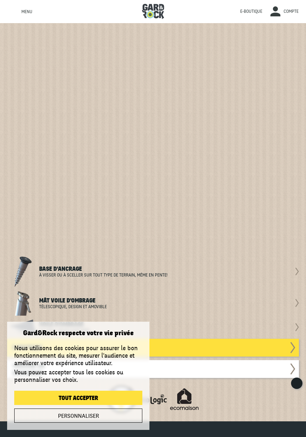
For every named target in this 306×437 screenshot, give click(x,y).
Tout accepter (78, 398)
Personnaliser (78, 416)
